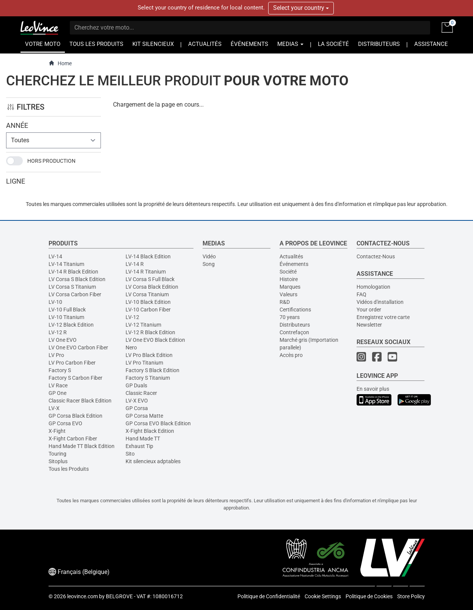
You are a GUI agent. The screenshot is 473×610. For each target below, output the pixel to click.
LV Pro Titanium (144, 363)
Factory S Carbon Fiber (75, 378)
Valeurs (288, 294)
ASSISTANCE (431, 44)
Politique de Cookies (369, 596)
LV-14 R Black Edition (73, 272)
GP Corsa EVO (65, 423)
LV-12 (132, 317)
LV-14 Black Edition (148, 256)
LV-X (54, 408)
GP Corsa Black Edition (75, 416)
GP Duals (136, 385)
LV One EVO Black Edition (155, 340)
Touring (57, 454)
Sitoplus (58, 461)
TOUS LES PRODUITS (96, 44)
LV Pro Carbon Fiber (72, 363)
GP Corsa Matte (144, 416)
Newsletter (369, 325)
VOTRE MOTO (42, 44)
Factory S (60, 370)
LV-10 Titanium (66, 317)
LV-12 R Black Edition (150, 332)
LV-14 (55, 256)
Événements (294, 264)
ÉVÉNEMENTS (249, 44)
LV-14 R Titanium (146, 272)
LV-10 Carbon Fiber (148, 310)
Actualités (291, 256)
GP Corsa (137, 408)
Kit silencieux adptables (153, 461)
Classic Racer (141, 393)
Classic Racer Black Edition (80, 401)
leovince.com (82, 596)
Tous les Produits (69, 469)
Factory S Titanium (148, 378)
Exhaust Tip (139, 446)
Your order (369, 310)
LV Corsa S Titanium (72, 287)
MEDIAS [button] (290, 44)
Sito (130, 454)
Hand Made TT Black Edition (82, 446)
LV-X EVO (137, 401)
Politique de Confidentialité (268, 596)
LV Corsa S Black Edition (77, 279)
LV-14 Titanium (66, 264)
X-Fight (57, 431)
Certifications (295, 310)
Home (60, 63)
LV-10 (55, 302)
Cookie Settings (323, 596)
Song (209, 264)
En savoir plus (373, 389)
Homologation (373, 287)
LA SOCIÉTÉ (333, 44)
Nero (131, 347)
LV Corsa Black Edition (152, 287)
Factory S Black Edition (152, 370)
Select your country (301, 7)
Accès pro (291, 355)
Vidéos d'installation (380, 302)
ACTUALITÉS (205, 44)
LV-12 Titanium (143, 325)
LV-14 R (135, 264)
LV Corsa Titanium (147, 294)
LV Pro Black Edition (149, 355)
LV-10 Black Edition (148, 302)
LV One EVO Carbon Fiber (78, 347)
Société (288, 272)
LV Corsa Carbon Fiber (75, 294)
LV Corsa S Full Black (150, 279)
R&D (285, 302)
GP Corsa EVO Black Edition (158, 423)
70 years (290, 317)
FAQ (361, 294)
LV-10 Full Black (67, 310)
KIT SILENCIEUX (153, 44)
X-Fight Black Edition (150, 431)
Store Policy (411, 596)
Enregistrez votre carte (383, 317)
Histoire (289, 279)
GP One (57, 393)
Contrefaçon (294, 332)
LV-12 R (58, 332)
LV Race (58, 385)
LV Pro (56, 355)
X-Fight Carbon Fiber (73, 438)
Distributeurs (295, 325)
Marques (290, 287)
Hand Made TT (143, 438)
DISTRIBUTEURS (379, 44)
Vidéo (209, 256)
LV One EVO (63, 340)
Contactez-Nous (376, 256)
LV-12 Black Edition (71, 325)
